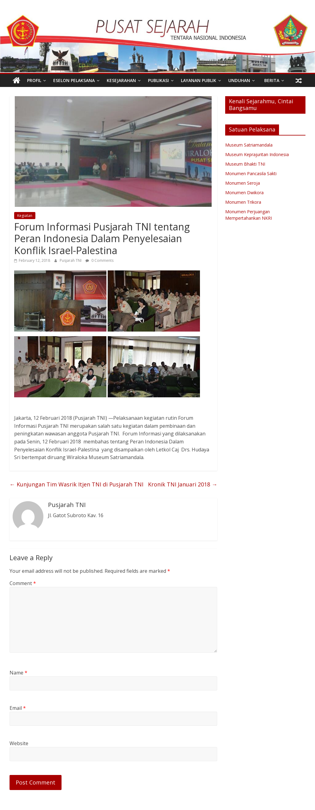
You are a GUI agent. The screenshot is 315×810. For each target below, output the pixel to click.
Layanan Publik (198, 80)
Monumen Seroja (242, 183)
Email (18, 708)
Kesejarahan (121, 80)
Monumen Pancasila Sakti (251, 173)
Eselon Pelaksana (74, 80)
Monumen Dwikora (244, 192)
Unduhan (239, 80)
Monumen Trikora (243, 202)
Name (18, 672)
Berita (271, 80)
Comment (23, 583)
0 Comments (100, 260)
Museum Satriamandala (249, 145)
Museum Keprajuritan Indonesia (257, 154)
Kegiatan (24, 215)
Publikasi (158, 80)
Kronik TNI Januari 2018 (182, 484)
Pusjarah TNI (71, 260)
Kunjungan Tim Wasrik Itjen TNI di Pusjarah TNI (76, 484)
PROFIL (34, 80)
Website (19, 743)
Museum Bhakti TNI (245, 164)
